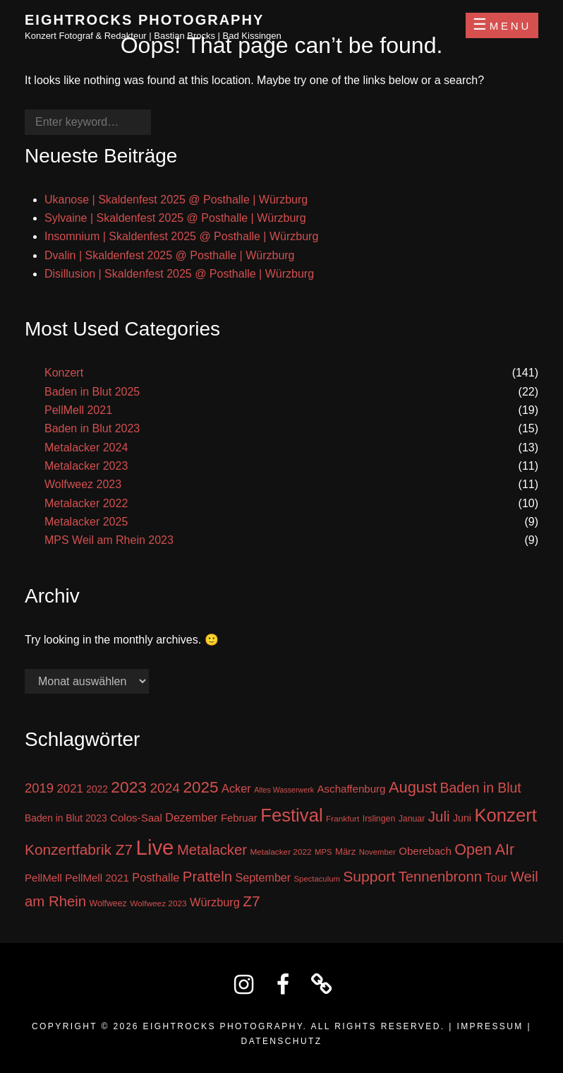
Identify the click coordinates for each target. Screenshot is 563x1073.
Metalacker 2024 (86, 447)
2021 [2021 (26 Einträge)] (70, 788)
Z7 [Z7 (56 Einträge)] (251, 901)
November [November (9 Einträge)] (377, 852)
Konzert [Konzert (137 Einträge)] (505, 815)
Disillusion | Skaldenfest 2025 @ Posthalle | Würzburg (179, 274)
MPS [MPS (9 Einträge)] (323, 852)
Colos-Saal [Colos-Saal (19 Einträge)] (136, 818)
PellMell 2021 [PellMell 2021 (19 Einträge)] (97, 878)
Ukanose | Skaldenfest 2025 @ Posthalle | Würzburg (176, 200)
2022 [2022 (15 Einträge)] (97, 789)
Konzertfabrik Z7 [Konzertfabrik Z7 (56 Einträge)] (79, 849)
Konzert (63, 373)
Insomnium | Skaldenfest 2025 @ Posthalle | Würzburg (181, 236)
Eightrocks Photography (144, 20)
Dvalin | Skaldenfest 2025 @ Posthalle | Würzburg (169, 255)
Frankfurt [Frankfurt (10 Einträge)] (342, 819)
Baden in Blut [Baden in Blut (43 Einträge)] (480, 787)
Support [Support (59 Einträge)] (369, 876)
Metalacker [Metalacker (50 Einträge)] (212, 850)
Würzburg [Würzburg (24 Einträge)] (215, 902)
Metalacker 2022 (86, 503)
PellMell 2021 (78, 410)
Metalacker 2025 (86, 522)
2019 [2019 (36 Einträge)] (39, 788)
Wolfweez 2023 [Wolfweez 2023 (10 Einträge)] (158, 903)
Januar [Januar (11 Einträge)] (412, 819)
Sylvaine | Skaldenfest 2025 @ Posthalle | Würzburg (175, 218)
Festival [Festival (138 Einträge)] (291, 815)
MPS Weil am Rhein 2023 (109, 540)
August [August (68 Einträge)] (413, 787)
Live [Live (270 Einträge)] (155, 847)
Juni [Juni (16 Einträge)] (462, 818)
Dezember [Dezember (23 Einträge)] (191, 817)
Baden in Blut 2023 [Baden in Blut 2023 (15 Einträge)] (66, 818)
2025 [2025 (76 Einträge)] (200, 787)
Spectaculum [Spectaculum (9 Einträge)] (317, 879)
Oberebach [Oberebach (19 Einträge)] (425, 851)
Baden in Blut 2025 (92, 392)
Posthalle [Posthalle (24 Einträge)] (155, 877)
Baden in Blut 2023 (92, 428)
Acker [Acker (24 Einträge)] (236, 788)
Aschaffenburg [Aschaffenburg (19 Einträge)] (351, 789)
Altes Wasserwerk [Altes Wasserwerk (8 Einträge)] (284, 790)
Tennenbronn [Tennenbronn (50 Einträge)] (440, 876)
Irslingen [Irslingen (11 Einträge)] (379, 819)
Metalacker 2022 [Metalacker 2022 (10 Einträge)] (280, 852)
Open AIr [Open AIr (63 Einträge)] (484, 849)
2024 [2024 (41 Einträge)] (165, 788)
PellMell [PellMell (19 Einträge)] (43, 878)
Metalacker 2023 (86, 466)
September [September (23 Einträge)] (263, 877)
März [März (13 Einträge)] (345, 851)
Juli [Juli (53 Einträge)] (439, 816)
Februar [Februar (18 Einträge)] (239, 818)
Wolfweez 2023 (82, 484)
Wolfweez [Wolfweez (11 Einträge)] (108, 903)
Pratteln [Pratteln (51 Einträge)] (207, 876)
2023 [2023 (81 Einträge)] (129, 787)
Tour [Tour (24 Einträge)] (496, 877)
